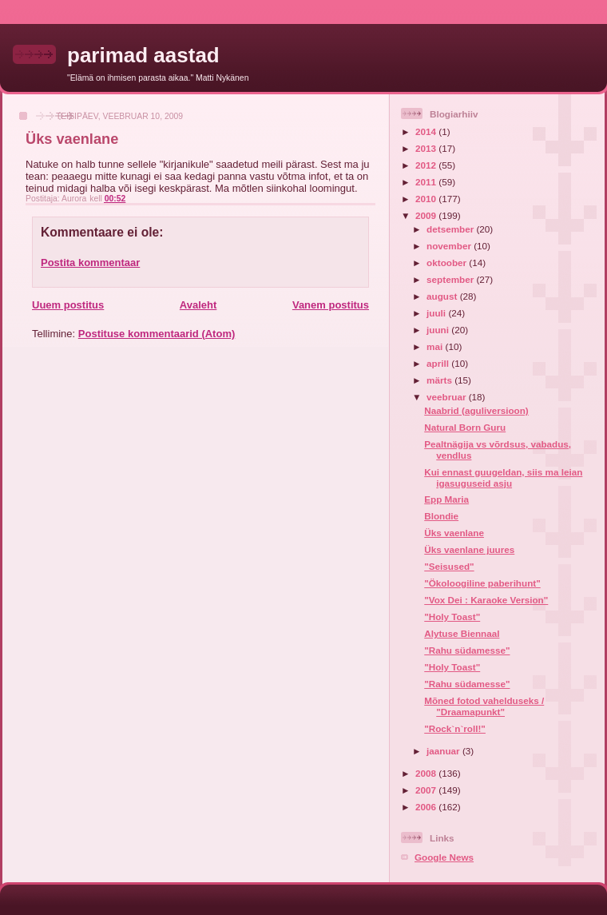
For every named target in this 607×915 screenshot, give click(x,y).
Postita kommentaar (90, 263)
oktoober (447, 262)
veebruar (447, 397)
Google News (444, 857)
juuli (437, 313)
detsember (451, 229)
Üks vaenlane (454, 532)
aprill (438, 363)
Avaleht (198, 305)
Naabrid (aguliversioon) (476, 410)
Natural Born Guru (465, 427)
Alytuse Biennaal (461, 633)
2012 (426, 165)
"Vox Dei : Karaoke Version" (486, 600)
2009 (426, 215)
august (443, 296)
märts (440, 380)
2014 (426, 131)
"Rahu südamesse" (467, 650)
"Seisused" (449, 566)
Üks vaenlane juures (469, 549)
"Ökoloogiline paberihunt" (482, 583)
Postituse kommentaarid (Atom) (156, 334)
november (450, 246)
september (451, 279)
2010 (426, 198)
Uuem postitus (68, 305)
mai (435, 346)
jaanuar (444, 751)
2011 (426, 182)
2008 (426, 773)
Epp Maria (446, 499)
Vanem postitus (330, 305)
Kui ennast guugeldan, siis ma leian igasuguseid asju (503, 477)
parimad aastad (143, 55)
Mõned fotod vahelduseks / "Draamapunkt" (484, 706)
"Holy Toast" (452, 616)
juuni (438, 329)
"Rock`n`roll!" (455, 728)
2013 (426, 148)
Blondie (441, 516)
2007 (426, 790)
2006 (426, 807)
